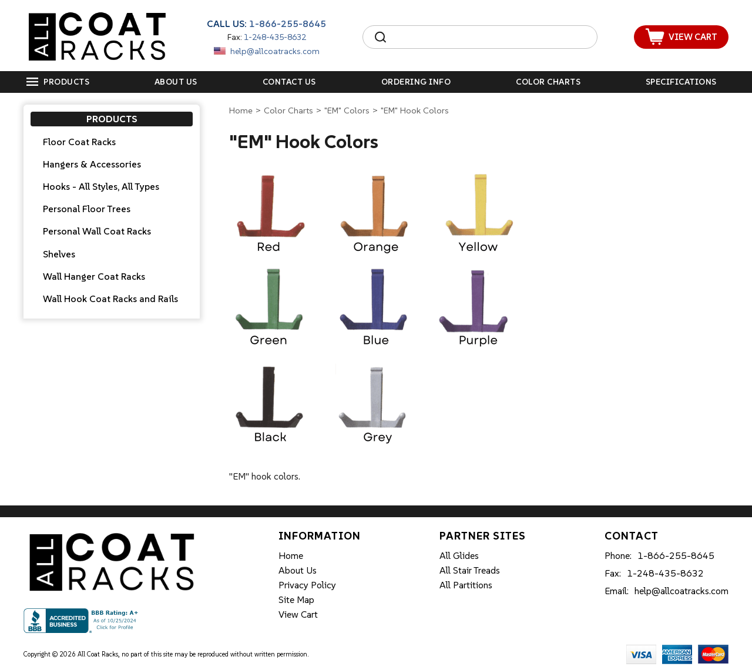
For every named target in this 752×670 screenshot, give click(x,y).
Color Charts (548, 81)
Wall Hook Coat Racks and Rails (110, 298)
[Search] (490, 37)
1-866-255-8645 (287, 23)
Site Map (296, 599)
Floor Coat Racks (79, 142)
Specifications (681, 81)
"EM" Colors (347, 110)
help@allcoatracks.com (275, 51)
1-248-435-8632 (275, 37)
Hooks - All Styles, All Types (101, 186)
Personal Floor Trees (86, 209)
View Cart (298, 614)
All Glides (459, 555)
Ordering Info (416, 81)
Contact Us (289, 81)
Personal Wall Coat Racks (97, 231)
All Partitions (465, 585)
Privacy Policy (307, 585)
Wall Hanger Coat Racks (94, 276)
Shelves (59, 254)
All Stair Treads (469, 570)
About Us (176, 81)
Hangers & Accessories (92, 164)
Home (241, 110)
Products (66, 81)
